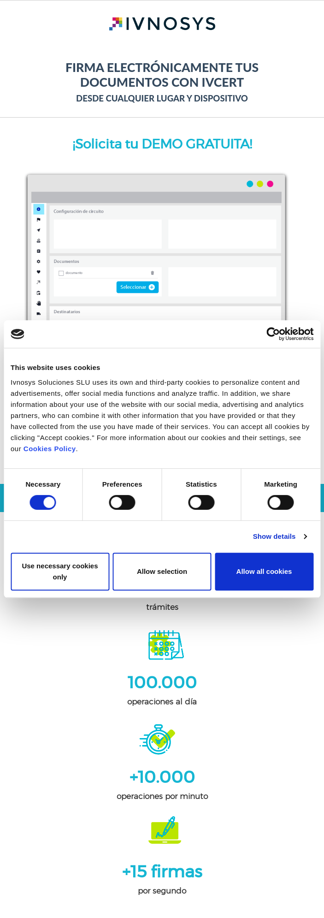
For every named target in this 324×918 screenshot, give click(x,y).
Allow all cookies (264, 571)
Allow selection (162, 571)
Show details (274, 536)
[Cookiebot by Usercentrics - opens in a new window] (273, 334)
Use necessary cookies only (60, 571)
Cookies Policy (50, 449)
